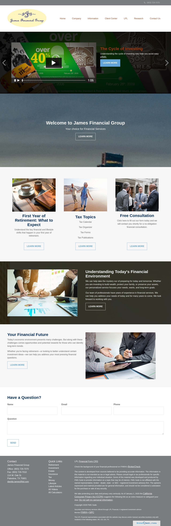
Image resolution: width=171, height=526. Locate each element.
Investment (53, 468)
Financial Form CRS (88, 461)
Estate (51, 471)
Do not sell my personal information (96, 500)
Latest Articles (55, 486)
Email (64, 404)
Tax (50, 477)
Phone (117, 404)
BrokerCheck (134, 467)
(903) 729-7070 (152, 2)
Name (10, 404)
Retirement (53, 465)
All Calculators (55, 492)
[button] (75, 18)
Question (12, 419)
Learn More (110, 63)
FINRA (84, 512)
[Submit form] (13, 443)
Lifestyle (52, 483)
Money (51, 480)
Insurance (53, 474)
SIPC (91, 512)
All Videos (53, 489)
